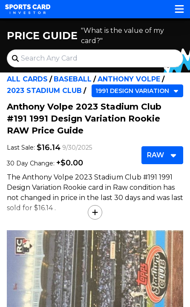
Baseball (73, 79)
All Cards (27, 79)
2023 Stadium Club (44, 91)
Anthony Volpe (129, 79)
